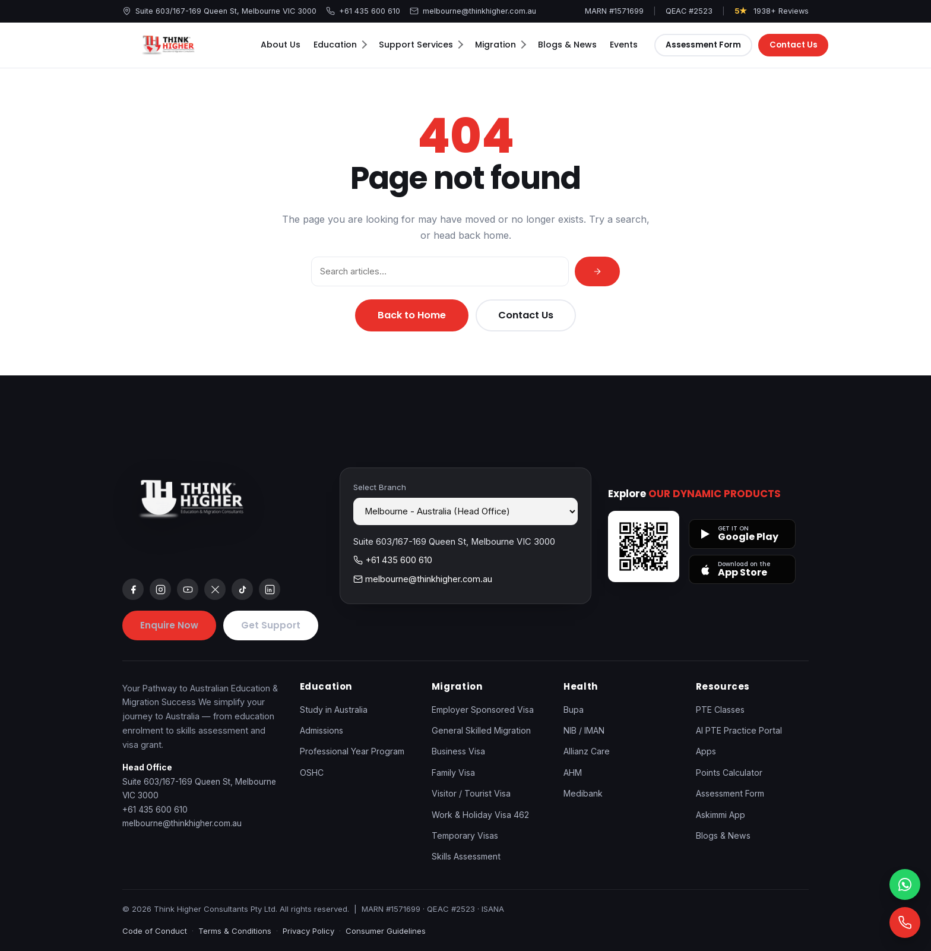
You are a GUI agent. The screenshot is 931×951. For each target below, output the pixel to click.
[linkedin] (269, 589)
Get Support (270, 625)
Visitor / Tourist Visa (471, 793)
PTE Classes (720, 709)
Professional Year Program (352, 751)
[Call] (904, 922)
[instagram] (160, 589)
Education (340, 44)
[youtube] (187, 589)
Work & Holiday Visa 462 (480, 815)
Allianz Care (586, 751)
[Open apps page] (643, 546)
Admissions (321, 730)
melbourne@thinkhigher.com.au (473, 11)
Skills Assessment (466, 856)
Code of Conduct (154, 931)
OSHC (312, 772)
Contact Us (794, 44)
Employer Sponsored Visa (483, 709)
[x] (215, 589)
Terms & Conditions (234, 931)
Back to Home (412, 315)
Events (624, 44)
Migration (500, 44)
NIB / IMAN (583, 730)
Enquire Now (169, 625)
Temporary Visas (465, 835)
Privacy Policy (308, 931)
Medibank (583, 793)
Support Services (421, 44)
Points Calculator (729, 772)
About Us (280, 44)
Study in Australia (334, 709)
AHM (572, 772)
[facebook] (133, 589)
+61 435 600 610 (363, 11)
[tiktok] (242, 589)
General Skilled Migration (481, 730)
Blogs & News (567, 44)
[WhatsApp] (904, 884)
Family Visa (453, 772)
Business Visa (458, 751)
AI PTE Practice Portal (739, 730)
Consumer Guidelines (386, 931)
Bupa (573, 709)
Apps (706, 751)
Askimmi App (720, 815)
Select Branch (379, 487)
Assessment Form (703, 44)
